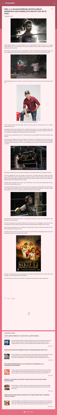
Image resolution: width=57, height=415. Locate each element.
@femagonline (10, 3)
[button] (52, 9)
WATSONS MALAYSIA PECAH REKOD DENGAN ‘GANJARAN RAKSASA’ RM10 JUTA (25, 350)
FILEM (8, 298)
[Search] (54, 3)
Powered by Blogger (28, 411)
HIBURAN (13, 298)
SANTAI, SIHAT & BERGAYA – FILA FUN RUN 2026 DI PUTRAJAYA (21, 336)
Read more (50, 346)
